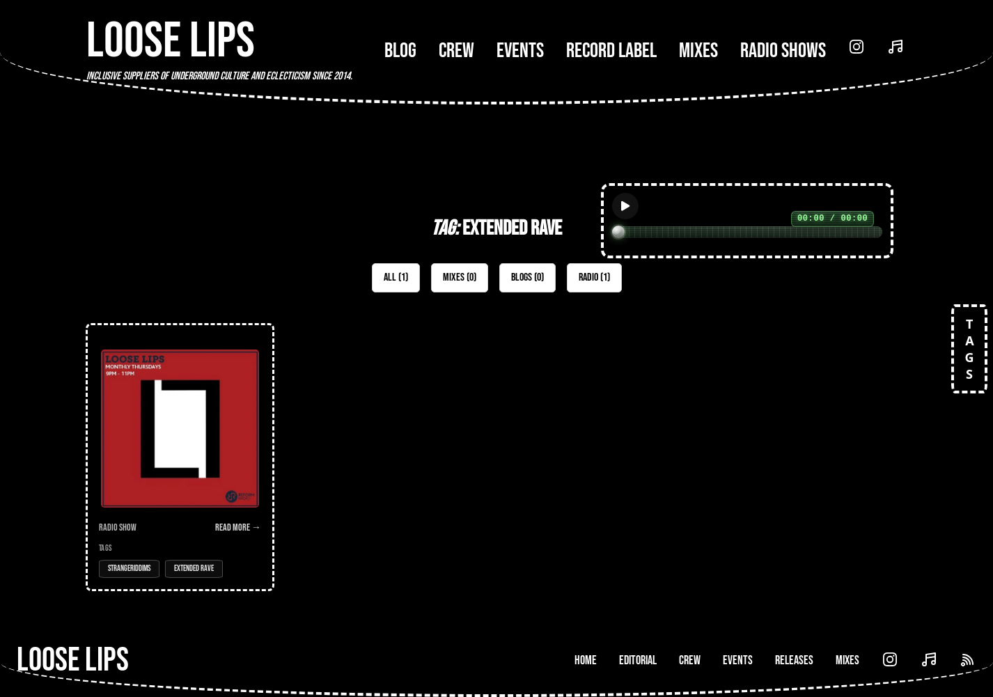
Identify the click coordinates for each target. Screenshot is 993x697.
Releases (794, 660)
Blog (400, 50)
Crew (456, 50)
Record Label (611, 50)
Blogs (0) (527, 277)
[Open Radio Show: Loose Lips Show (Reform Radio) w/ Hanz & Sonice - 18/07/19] (180, 457)
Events (520, 50)
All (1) (396, 277)
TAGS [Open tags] (969, 348)
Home (585, 660)
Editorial (638, 660)
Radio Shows (783, 50)
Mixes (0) (459, 277)
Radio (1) (594, 277)
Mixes (698, 50)
